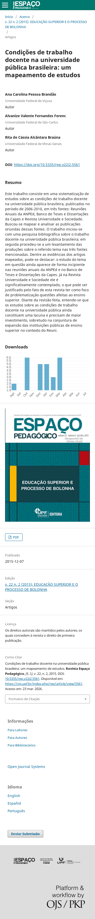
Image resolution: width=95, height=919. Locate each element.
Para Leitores (17, 730)
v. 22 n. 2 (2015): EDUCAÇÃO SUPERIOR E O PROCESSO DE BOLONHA (46, 24)
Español (14, 803)
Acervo (25, 16)
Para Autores (17, 737)
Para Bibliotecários (21, 745)
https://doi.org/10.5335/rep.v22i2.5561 (47, 164)
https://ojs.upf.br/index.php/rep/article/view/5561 (43, 683)
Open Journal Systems (26, 766)
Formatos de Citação (24, 699)
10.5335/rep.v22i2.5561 (22, 678)
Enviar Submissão (25, 833)
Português (16, 810)
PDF (15, 537)
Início (9, 16)
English (14, 795)
